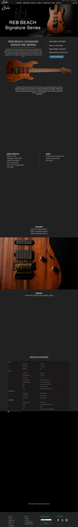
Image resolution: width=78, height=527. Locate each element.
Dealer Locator (11, 522)
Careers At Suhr (12, 520)
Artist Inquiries (11, 525)
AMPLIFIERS (26, 3)
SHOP (53, 3)
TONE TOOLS (46, 3)
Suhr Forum (27, 520)
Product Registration (29, 522)
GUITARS (19, 3)
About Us (10, 518)
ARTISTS (58, 3)
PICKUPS (33, 3)
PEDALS (39, 3)
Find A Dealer (57, 57)
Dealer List (11, 523)
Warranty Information (29, 523)
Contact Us (27, 518)
